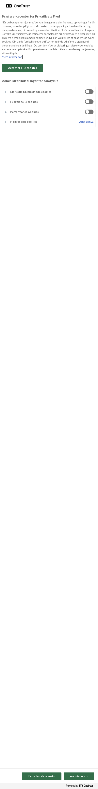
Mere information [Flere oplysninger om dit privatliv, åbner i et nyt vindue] (12, 56)
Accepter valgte (79, 776)
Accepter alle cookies (22, 68)
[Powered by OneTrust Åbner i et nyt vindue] (81, 786)
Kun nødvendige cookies (42, 776)
